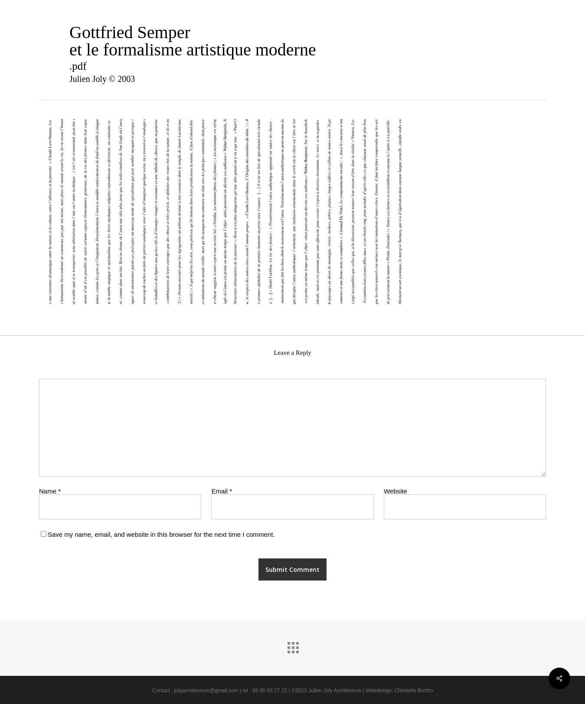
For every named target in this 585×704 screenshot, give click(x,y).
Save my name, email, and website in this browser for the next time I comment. (161, 534)
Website (395, 491)
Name (50, 491)
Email (221, 491)
